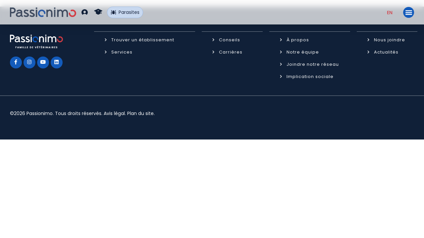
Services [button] (121, 52)
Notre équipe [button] (303, 52)
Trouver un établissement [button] (142, 39)
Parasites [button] (125, 12)
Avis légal (114, 113)
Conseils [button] (229, 39)
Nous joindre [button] (389, 39)
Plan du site (140, 113)
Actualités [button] (386, 52)
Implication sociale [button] (310, 76)
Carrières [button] (230, 52)
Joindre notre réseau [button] (313, 64)
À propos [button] (298, 39)
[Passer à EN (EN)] (390, 12)
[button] (85, 12)
